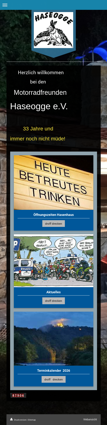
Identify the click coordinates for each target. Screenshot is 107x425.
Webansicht (90, 419)
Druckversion (18, 419)
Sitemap (32, 419)
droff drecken (53, 223)
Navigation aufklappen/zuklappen (53, 5)
